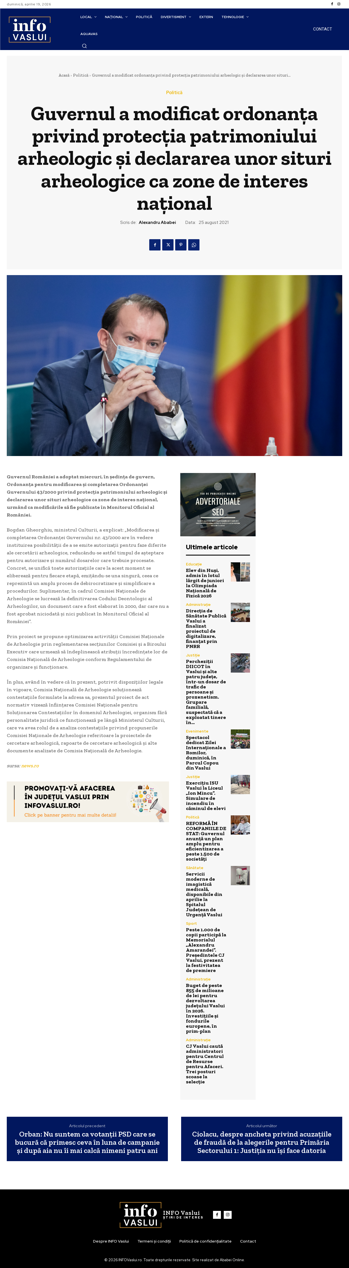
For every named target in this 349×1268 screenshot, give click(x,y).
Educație (194, 564)
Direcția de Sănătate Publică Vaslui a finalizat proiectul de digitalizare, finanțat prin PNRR (206, 628)
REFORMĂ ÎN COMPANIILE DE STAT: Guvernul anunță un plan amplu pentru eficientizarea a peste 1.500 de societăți (206, 841)
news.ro (30, 765)
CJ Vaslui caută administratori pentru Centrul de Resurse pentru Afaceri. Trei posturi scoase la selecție (205, 1064)
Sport (191, 923)
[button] (84, 45)
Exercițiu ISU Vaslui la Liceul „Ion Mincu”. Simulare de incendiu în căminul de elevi (206, 795)
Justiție (193, 655)
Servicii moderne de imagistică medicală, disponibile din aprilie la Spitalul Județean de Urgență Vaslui (204, 894)
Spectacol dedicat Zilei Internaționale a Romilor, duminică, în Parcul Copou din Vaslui (206, 752)
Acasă (63, 75)
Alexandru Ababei (157, 222)
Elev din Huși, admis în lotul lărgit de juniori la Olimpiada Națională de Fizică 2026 (205, 583)
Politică (80, 75)
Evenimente (197, 731)
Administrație (198, 604)
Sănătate (194, 868)
